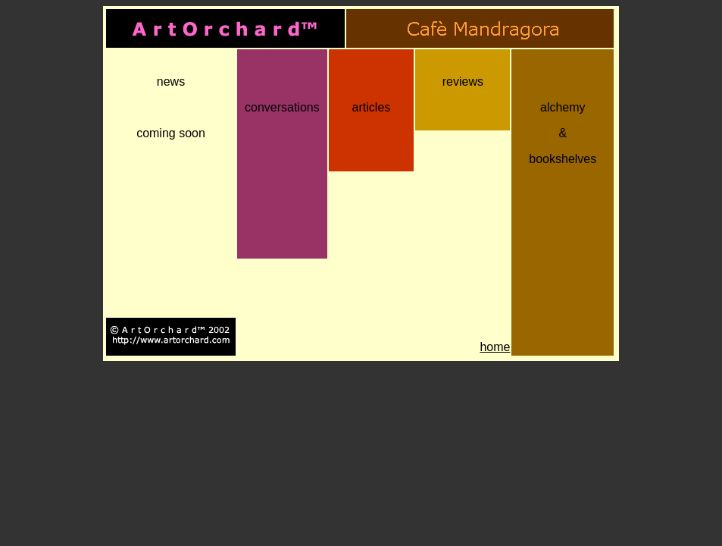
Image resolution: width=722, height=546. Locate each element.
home (495, 346)
